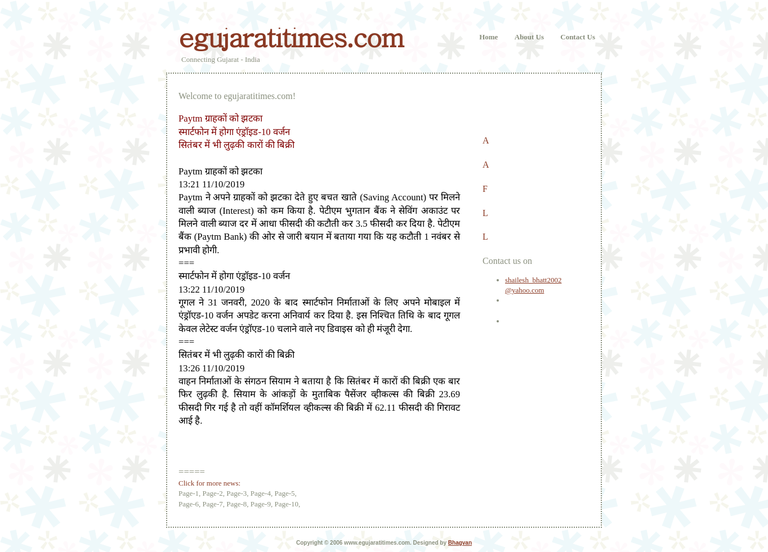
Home (488, 37)
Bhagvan (460, 543)
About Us (529, 37)
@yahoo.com (524, 290)
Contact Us (577, 37)
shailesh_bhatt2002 (533, 280)
